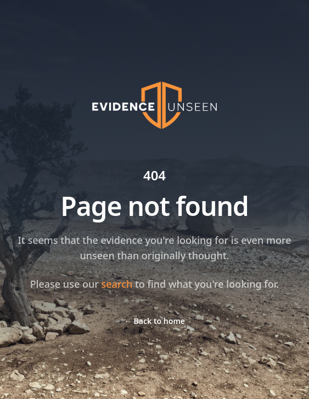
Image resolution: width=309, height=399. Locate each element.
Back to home (154, 321)
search (117, 283)
